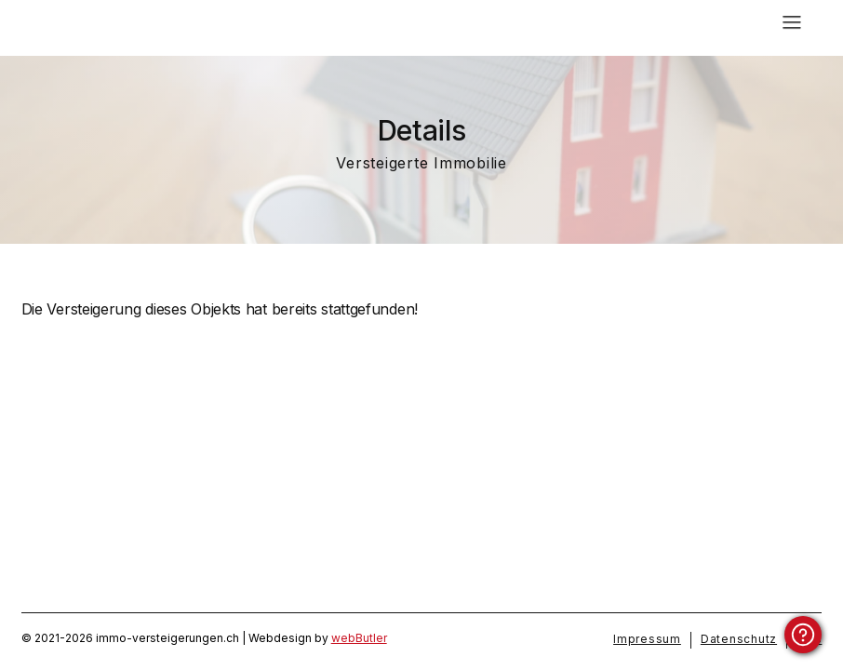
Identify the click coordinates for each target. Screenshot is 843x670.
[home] (150, 23)
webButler (359, 638)
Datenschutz (739, 639)
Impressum (647, 639)
